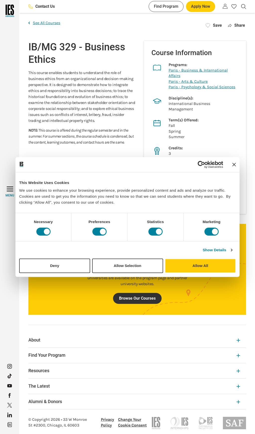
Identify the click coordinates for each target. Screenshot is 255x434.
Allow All (200, 265)
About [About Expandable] (134, 340)
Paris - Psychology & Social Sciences (202, 87)
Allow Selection (127, 265)
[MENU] (9, 192)
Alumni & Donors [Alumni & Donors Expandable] (134, 401)
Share (236, 25)
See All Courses (44, 22)
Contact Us (41, 6)
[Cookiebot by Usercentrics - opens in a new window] (201, 164)
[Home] (9, 10)
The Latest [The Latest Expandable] (134, 386)
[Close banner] (234, 164)
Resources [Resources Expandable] (134, 370)
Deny (54, 265)
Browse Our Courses (137, 298)
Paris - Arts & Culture (188, 81)
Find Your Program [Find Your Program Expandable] (134, 355)
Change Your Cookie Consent (132, 422)
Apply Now (200, 6)
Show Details (214, 250)
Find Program (166, 6)
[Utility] (225, 6)
